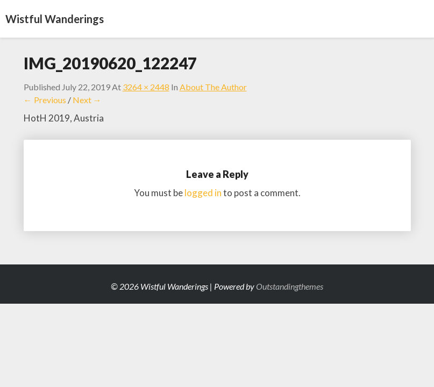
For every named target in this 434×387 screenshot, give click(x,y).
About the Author (213, 87)
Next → (87, 100)
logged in (203, 192)
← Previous (45, 100)
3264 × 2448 (146, 87)
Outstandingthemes (289, 286)
